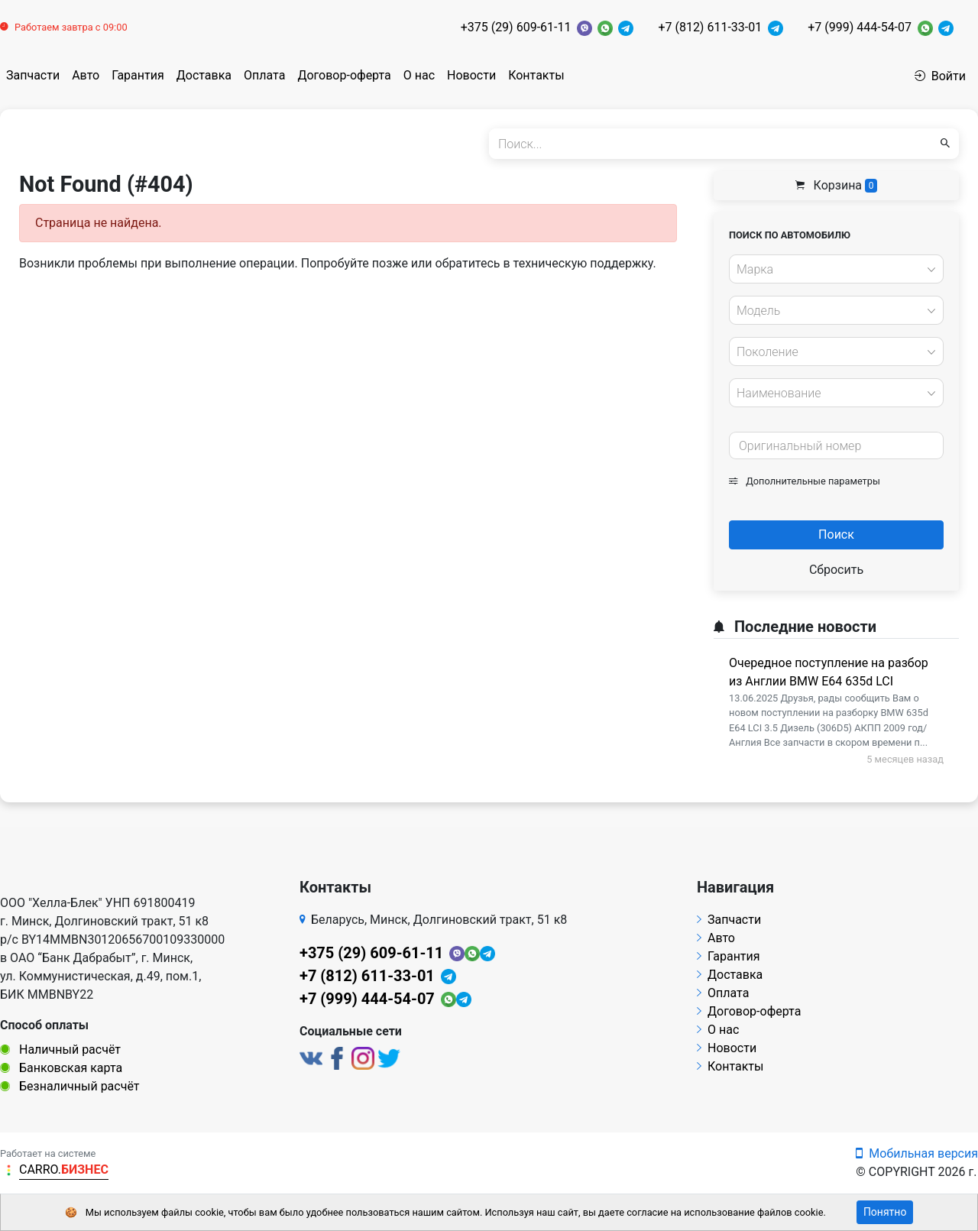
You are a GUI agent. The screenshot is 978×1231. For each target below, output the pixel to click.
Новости (471, 75)
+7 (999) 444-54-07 (860, 27)
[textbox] (832, 269)
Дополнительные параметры (804, 481)
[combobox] (836, 269)
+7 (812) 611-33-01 (710, 27)
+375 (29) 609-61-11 (516, 27)
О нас (419, 75)
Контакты (536, 75)
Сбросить (836, 569)
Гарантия (138, 75)
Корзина (836, 185)
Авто (85, 75)
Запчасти (33, 75)
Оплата (264, 75)
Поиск (836, 534)
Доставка (204, 75)
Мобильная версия (917, 1153)
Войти (940, 76)
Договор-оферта (343, 75)
